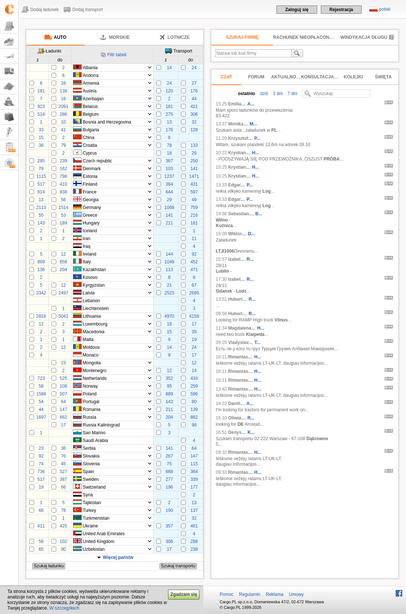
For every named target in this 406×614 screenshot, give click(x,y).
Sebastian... (240, 213)
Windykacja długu (363, 37)
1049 (169, 261)
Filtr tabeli (117, 54)
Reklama (274, 594)
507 (63, 394)
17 (194, 324)
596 (194, 394)
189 (63, 223)
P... (257, 138)
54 (40, 401)
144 (169, 254)
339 (194, 479)
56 (63, 199)
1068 (169, 207)
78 (169, 145)
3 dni (277, 93)
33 (40, 129)
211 (169, 223)
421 (194, 106)
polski (384, 9)
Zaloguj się (297, 9)
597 (194, 192)
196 (169, 487)
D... (251, 233)
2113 (41, 207)
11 (194, 238)
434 (194, 378)
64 (63, 401)
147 (63, 409)
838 (63, 192)
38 (40, 145)
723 (41, 378)
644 (169, 192)
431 (194, 184)
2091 (63, 106)
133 (194, 145)
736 (41, 471)
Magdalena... (241, 328)
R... (250, 259)
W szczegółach (64, 608)
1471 (194, 176)
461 (194, 526)
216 (194, 215)
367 (169, 160)
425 (63, 526)
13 (169, 122)
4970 (169, 316)
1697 (41, 417)
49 (194, 199)
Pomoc (227, 594)
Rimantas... (240, 357)
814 (41, 192)
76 (63, 456)
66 (63, 487)
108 (63, 386)
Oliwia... (236, 418)
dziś (263, 93)
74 (40, 463)
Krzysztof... (240, 138)
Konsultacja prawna (328, 77)
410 (63, 184)
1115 (41, 176)
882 (194, 417)
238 (194, 549)
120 (169, 91)
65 (40, 549)
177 (194, 487)
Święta (383, 77)
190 (169, 510)
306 (194, 114)
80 (194, 401)
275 (169, 114)
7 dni (291, 93)
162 (63, 168)
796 (63, 176)
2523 (169, 293)
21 (169, 285)
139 (194, 409)
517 (41, 184)
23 (63, 362)
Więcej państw (118, 557)
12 (63, 254)
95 (169, 386)
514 (41, 114)
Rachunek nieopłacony (302, 37)
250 (194, 160)
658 (63, 261)
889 (41, 261)
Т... (258, 342)
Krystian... (238, 152)
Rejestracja (341, 9)
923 (41, 106)
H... (255, 152)
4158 (194, 316)
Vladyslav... (240, 342)
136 (41, 269)
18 (169, 153)
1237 (169, 176)
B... (258, 213)
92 (194, 254)
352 (169, 378)
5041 (63, 316)
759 (194, 207)
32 (194, 122)
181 (41, 91)
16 (63, 98)
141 (194, 168)
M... (253, 123)
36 (63, 448)
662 (63, 417)
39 (194, 331)
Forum (256, 77)
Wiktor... (236, 233)
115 (194, 463)
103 (169, 168)
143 (41, 223)
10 (63, 122)
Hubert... (237, 299)
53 (63, 215)
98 (194, 425)
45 (63, 463)
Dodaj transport (88, 9)
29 (194, 153)
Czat (226, 77)
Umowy (296, 594)
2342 (41, 293)
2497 (63, 293)
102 (63, 541)
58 (40, 386)
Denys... (236, 432)
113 (169, 269)
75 (169, 463)
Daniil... (236, 403)
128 (194, 129)
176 (194, 91)
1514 (63, 207)
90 (63, 549)
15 (40, 137)
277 (169, 479)
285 (41, 160)
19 (194, 339)
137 (194, 510)
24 (194, 67)
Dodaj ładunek (44, 9)
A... (250, 104)
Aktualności (287, 77)
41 (63, 129)
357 (169, 526)
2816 (41, 316)
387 (63, 479)
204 (63, 269)
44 (194, 98)
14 (169, 67)
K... (251, 432)
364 (169, 184)
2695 (194, 293)
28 (63, 83)
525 (63, 378)
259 (194, 386)
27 (194, 83)
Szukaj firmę (242, 37)
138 (63, 91)
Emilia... (236, 104)
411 (41, 526)
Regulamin (249, 594)
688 (169, 471)
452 (194, 261)
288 (194, 541)
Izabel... (236, 259)
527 (63, 471)
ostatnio (246, 93)
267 (169, 456)
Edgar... (236, 185)
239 (63, 160)
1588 (41, 394)
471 (194, 269)
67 (194, 285)
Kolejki (353, 77)
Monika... (237, 123)
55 (40, 215)
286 (63, 114)
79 (63, 145)
